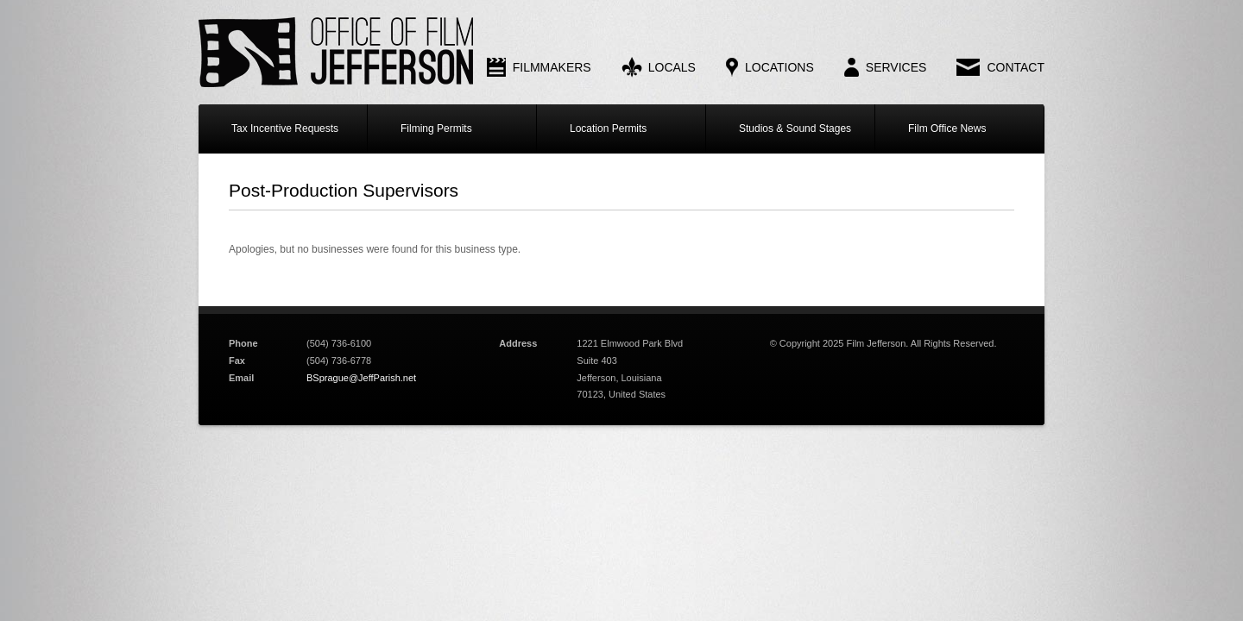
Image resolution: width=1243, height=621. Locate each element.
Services (896, 67)
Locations (779, 67)
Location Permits (608, 128)
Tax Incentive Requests (284, 128)
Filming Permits (436, 128)
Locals (672, 67)
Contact (1015, 67)
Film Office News (947, 128)
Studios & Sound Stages (795, 128)
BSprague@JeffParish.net (361, 378)
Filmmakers (552, 67)
